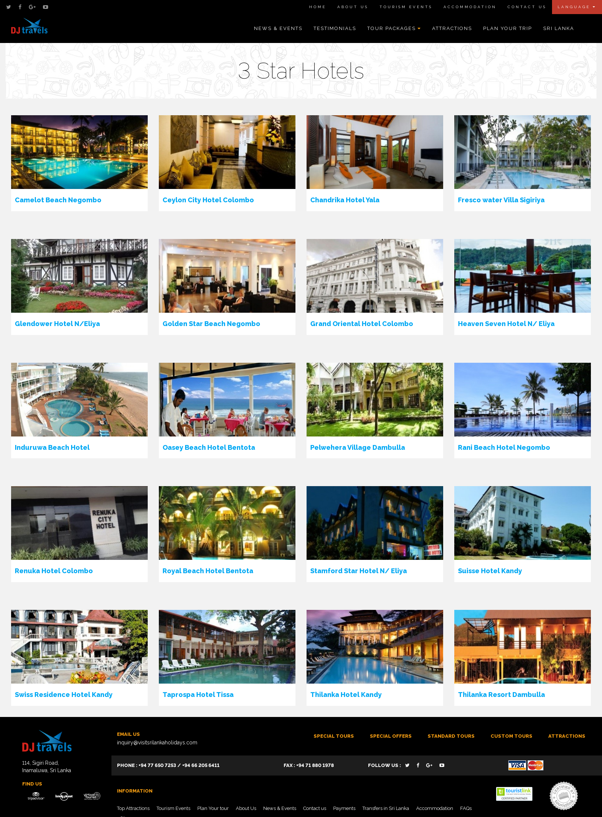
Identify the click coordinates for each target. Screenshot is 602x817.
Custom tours (511, 736)
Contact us (314, 808)
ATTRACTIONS (566, 736)
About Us (352, 7)
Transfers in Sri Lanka (385, 808)
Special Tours (334, 736)
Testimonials (335, 28)
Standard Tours (451, 736)
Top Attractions (133, 808)
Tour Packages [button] (394, 28)
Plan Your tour (213, 808)
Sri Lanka (558, 28)
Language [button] (577, 7)
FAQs (466, 808)
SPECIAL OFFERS (391, 736)
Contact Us (527, 7)
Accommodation (470, 7)
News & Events (278, 28)
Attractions (452, 28)
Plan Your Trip (507, 28)
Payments (344, 808)
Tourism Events (405, 7)
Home (317, 7)
